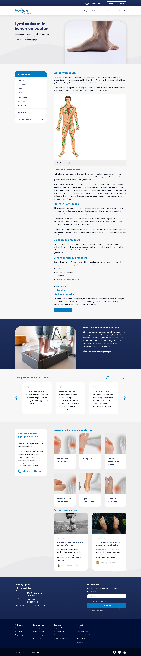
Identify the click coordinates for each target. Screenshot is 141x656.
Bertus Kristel (59, 631)
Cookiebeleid (34, 652)
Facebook (80, 642)
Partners (57, 635)
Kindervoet (22, 105)
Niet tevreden (81, 638)
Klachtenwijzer (24, 74)
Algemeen (22, 85)
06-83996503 (31, 599)
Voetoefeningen (24, 119)
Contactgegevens (82, 628)
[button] (44, 74)
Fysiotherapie (61, 286)
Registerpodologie (40, 628)
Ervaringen (37, 638)
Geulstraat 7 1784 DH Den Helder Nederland (34, 593)
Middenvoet (22, 93)
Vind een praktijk (63, 310)
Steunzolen (60, 283)
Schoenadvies (61, 290)
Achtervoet (22, 97)
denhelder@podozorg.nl (36, 606)
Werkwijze (18, 631)
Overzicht (22, 80)
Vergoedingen (20, 635)
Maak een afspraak (116, 3)
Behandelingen (98, 11)
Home (74, 11)
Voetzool (21, 101)
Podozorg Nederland (61, 638)
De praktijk (58, 628)
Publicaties (22, 112)
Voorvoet (21, 89)
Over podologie (20, 628)
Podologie (84, 11)
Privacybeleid (19, 652)
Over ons (111, 11)
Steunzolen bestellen (84, 635)
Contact (122, 11)
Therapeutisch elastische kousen (68, 279)
